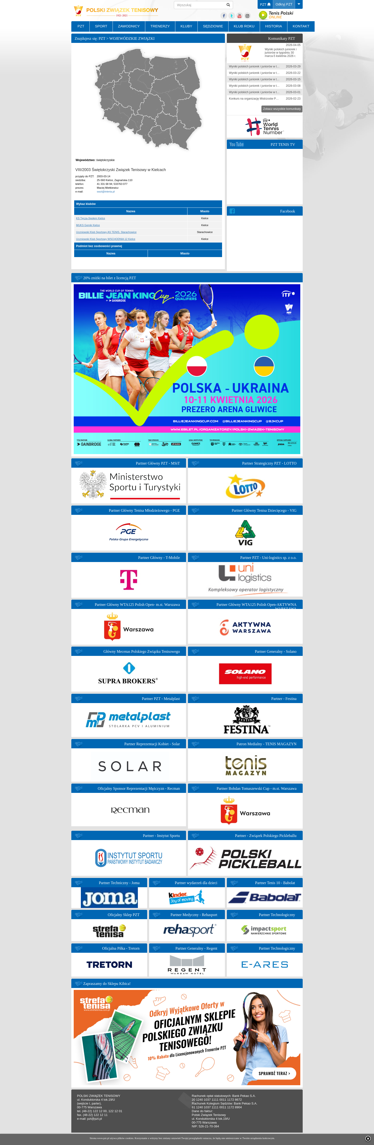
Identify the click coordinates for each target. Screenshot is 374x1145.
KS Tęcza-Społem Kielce (90, 218)
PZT (265, 4)
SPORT (101, 26)
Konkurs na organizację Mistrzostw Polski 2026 (259, 98)
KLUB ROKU (244, 26)
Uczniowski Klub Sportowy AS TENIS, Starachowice (106, 232)
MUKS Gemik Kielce (88, 225)
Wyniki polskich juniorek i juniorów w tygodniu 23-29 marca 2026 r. (271, 66)
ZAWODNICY (129, 26)
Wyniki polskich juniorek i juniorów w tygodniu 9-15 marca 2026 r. (270, 79)
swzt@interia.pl (106, 191)
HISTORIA (273, 26)
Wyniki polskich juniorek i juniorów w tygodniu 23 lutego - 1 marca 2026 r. (275, 92)
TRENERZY (160, 26)
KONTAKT (301, 26)
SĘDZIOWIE (213, 26)
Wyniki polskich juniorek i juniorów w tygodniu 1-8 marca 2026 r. (269, 85)
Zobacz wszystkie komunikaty (282, 109)
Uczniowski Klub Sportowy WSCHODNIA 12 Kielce (105, 239)
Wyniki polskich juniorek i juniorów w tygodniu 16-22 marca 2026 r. (271, 73)
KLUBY (186, 26)
